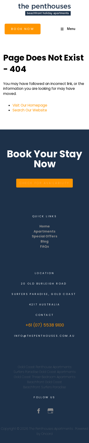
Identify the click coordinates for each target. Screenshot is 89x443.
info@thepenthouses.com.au (44, 336)
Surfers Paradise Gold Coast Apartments (44, 371)
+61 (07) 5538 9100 (44, 325)
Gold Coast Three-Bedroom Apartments (44, 377)
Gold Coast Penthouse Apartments (44, 367)
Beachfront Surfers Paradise (44, 387)
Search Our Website (30, 110)
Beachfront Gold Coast (44, 382)
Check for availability (44, 181)
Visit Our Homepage (30, 105)
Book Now (13, 26)
